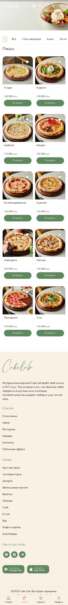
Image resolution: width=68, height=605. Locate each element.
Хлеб (5, 507)
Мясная (41, 260)
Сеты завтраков (31, 39)
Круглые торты (11, 468)
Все (14, 39)
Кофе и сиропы (11, 527)
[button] (34, 6)
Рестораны (8, 429)
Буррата (41, 87)
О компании (9, 416)
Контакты (8, 442)
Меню (6, 423)
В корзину (18, 103)
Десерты (7, 481)
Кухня (6, 514)
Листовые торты (11, 474)
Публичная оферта (13, 449)
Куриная (41, 203)
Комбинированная (15, 203)
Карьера (7, 436)
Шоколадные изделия (15, 487)
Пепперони (10, 318)
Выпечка (7, 494)
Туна (39, 318)
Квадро (40, 145)
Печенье (7, 501)
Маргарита (10, 260)
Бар (4, 520)
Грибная (9, 145)
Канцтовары (9, 534)
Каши (50, 39)
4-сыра (8, 87)
